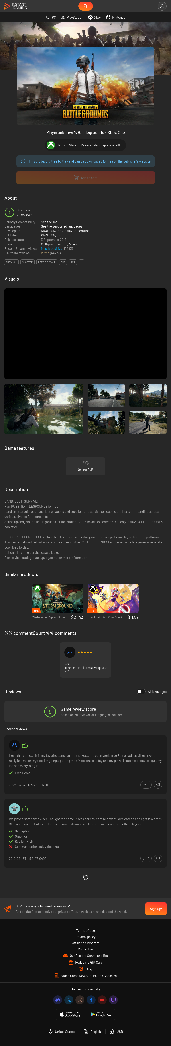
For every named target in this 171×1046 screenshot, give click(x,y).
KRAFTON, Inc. (51, 231)
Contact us (85, 949)
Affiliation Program (85, 943)
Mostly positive (52, 248)
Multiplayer (48, 244)
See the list (49, 222)
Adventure (76, 244)
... (82, 262)
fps (63, 262)
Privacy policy (86, 937)
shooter (27, 262)
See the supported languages (61, 226)
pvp (73, 262)
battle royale (47, 262)
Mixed (45, 253)
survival (11, 262)
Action (62, 244)
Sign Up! (156, 909)
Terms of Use (85, 930)
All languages (152, 691)
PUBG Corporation (77, 231)
